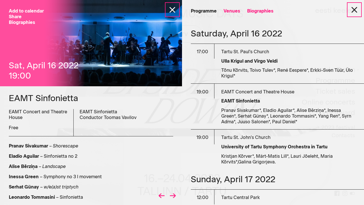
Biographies (260, 11)
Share (15, 16)
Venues (232, 11)
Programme (204, 11)
